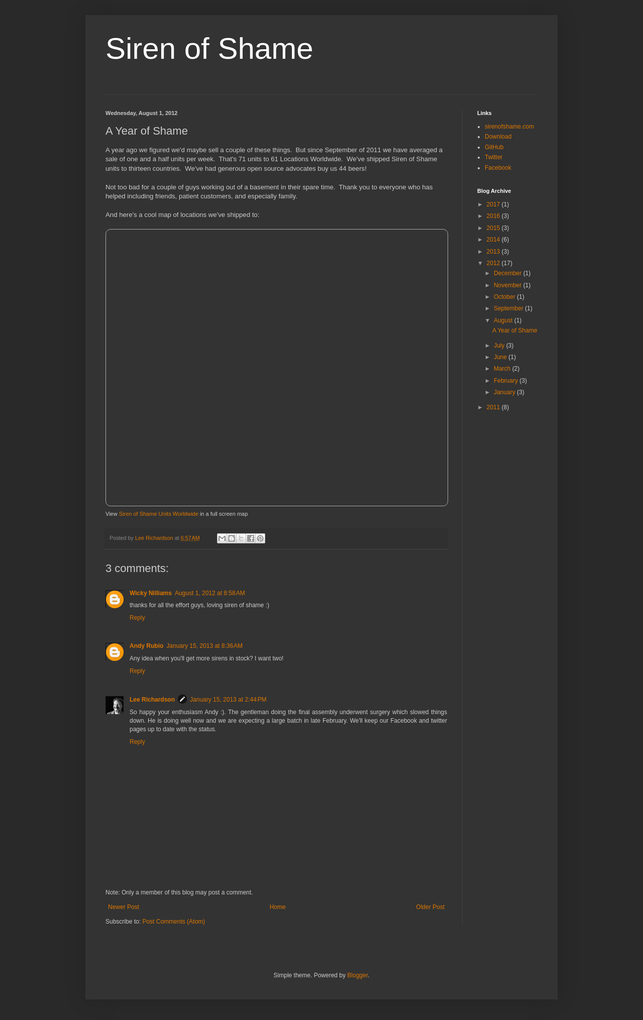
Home (278, 907)
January (505, 392)
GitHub (494, 147)
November (508, 285)
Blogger (357, 975)
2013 (494, 251)
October (505, 296)
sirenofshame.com (509, 126)
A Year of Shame (514, 330)
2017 (494, 204)
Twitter (493, 157)
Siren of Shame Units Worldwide (158, 514)
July (500, 345)
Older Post (430, 907)
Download (498, 136)
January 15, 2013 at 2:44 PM (228, 699)
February (506, 380)
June (501, 357)
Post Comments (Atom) (173, 921)
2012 (494, 263)
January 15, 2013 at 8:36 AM (204, 645)
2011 (494, 407)
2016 (494, 215)
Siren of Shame (209, 48)
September (509, 308)
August (504, 320)
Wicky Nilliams (151, 593)
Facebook (498, 167)
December (508, 273)
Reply (137, 617)
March (503, 368)
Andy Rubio (146, 645)
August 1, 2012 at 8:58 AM (210, 593)
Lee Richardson (152, 699)
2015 (494, 228)
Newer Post (123, 907)
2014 (494, 239)
